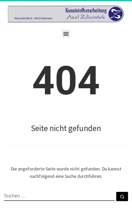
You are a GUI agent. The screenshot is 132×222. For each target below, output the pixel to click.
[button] (66, 33)
